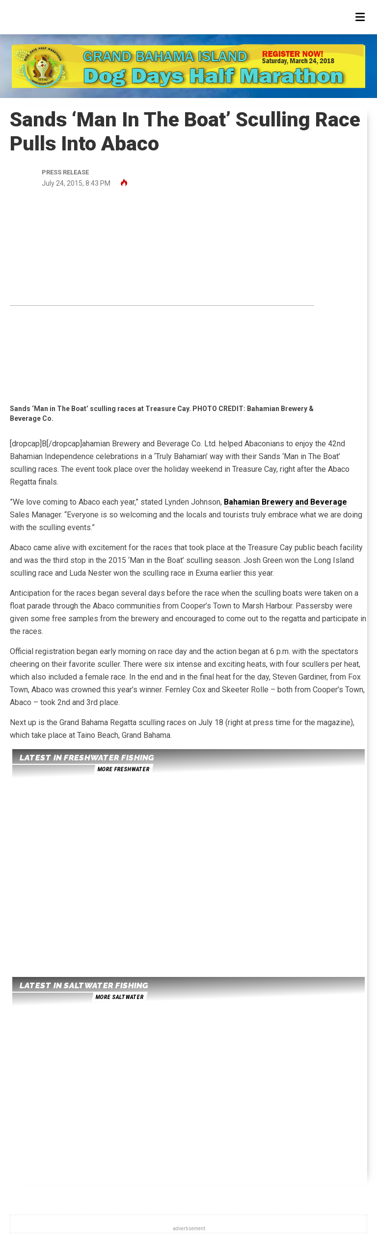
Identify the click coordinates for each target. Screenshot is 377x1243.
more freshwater (123, 769)
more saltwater (119, 997)
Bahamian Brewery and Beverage (285, 502)
